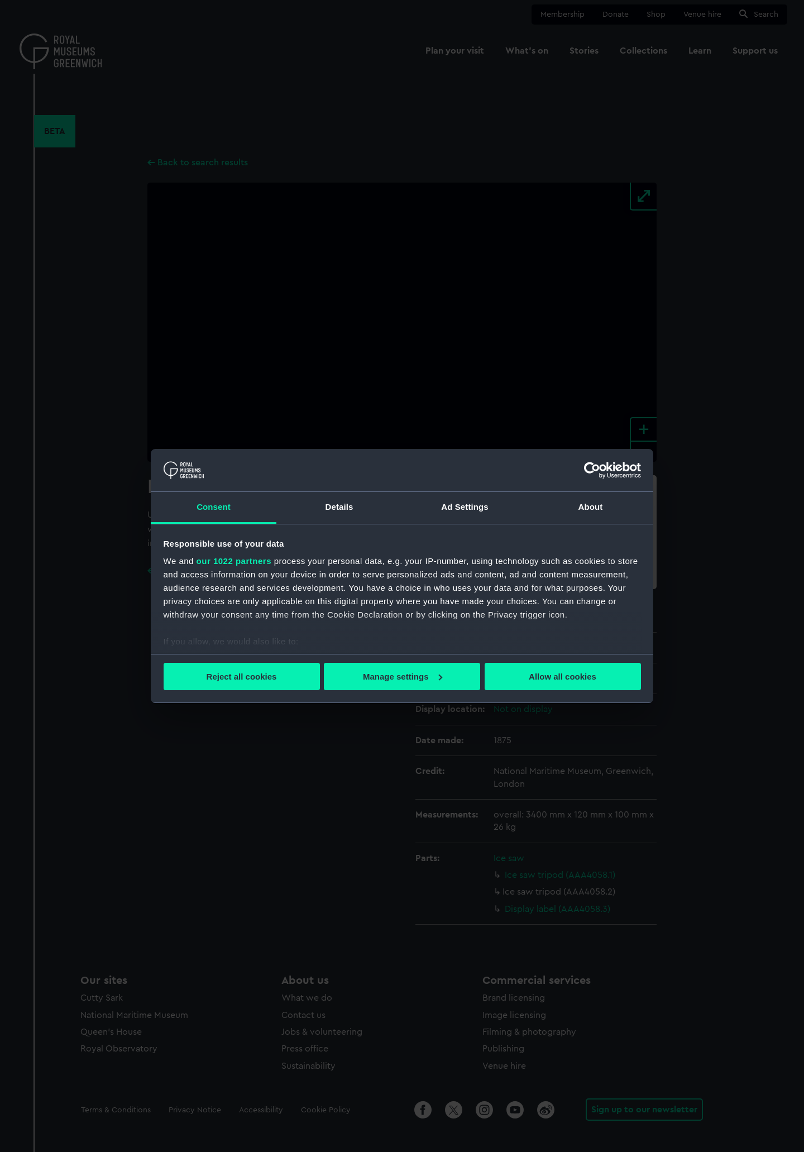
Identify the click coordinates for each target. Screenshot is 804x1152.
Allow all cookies (562, 676)
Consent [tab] (214, 507)
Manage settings (402, 676)
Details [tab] (339, 507)
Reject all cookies (242, 676)
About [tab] (590, 507)
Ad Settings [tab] (464, 507)
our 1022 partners (234, 561)
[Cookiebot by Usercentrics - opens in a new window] (592, 470)
